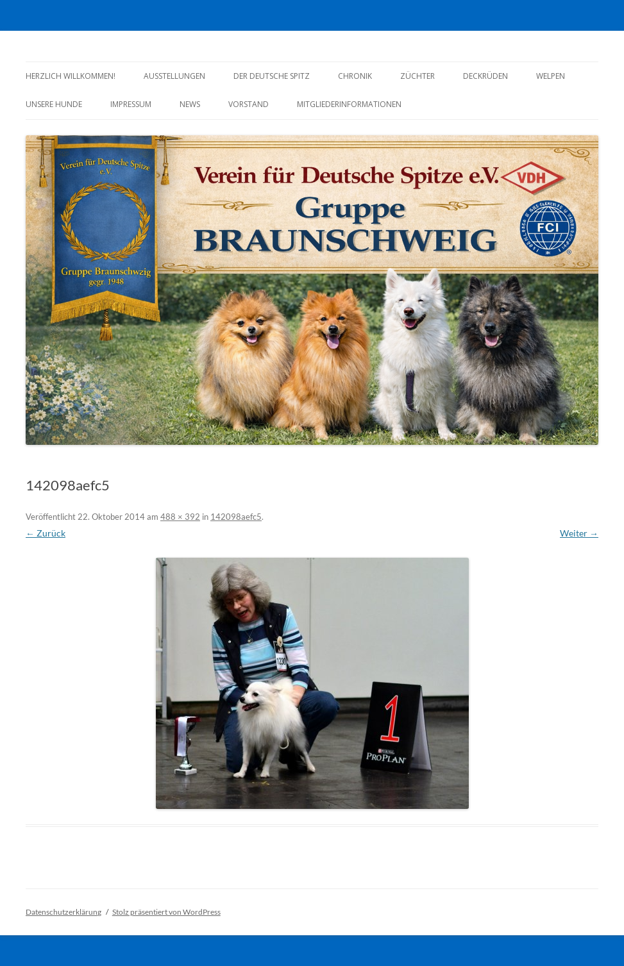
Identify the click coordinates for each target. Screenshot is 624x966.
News (190, 104)
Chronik (355, 76)
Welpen (550, 76)
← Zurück (45, 533)
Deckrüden (485, 76)
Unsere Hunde (54, 104)
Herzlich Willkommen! (70, 76)
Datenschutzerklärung (63, 912)
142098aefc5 (236, 517)
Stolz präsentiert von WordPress (166, 912)
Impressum (130, 104)
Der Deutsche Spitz (271, 76)
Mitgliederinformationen (349, 104)
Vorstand (248, 104)
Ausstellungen (174, 76)
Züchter (417, 76)
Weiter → (579, 533)
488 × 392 (180, 517)
